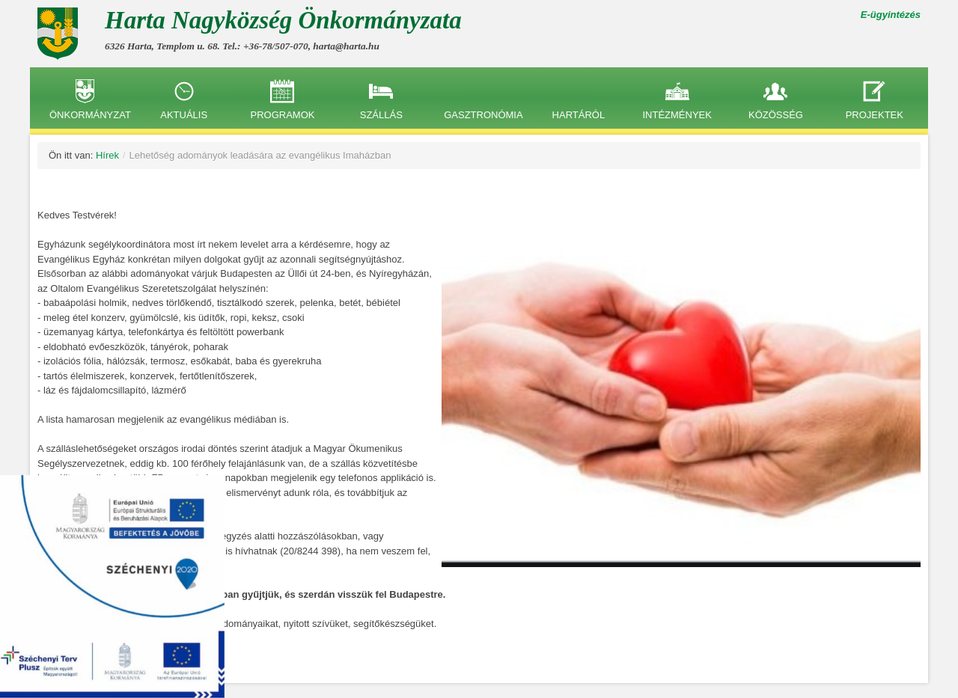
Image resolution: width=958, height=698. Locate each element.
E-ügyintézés (891, 14)
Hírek (107, 155)
